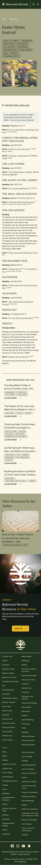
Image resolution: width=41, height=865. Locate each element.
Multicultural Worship (29, 675)
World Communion (28, 740)
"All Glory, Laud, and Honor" (19, 149)
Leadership (6, 834)
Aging (4, 752)
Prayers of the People (29, 820)
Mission (24, 665)
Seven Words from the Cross (15, 481)
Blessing (5, 760)
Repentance (9, 457)
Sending (24, 835)
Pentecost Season (8, 727)
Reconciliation (26, 707)
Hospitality (6, 819)
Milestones (25, 660)
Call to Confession (28, 769)
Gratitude (5, 815)
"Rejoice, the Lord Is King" (18, 357)
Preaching (25, 692)
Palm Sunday (22, 395)
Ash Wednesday (8, 690)
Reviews (24, 715)
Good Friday (9, 413)
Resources (13, 19)
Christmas (5, 665)
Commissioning (7, 777)
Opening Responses (29, 765)
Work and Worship (28, 736)
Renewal (26, 454)
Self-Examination (22, 457)
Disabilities (6, 793)
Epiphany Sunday (8, 669)
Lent (18, 454)
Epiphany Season (8, 673)
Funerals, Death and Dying (9, 809)
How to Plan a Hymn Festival (22, 120)
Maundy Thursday (8, 702)
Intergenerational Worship (8, 824)
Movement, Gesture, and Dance (29, 670)
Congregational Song (9, 781)
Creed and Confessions (30, 809)
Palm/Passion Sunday (9, 698)
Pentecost (23, 47)
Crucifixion (8, 44)
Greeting (25, 761)
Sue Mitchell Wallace (17, 105)
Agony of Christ (11, 41)
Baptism (22, 431)
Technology (26, 724)
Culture (4, 789)
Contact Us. (22, 861)
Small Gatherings (28, 720)
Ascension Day (7, 719)
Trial (5, 53)
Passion (19, 413)
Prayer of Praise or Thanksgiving (28, 829)
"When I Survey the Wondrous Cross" (23, 253)
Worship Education (28, 745)
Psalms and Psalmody (29, 703)
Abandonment (10, 392)
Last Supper (9, 47)
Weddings (25, 732)
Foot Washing (10, 395)
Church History (7, 772)
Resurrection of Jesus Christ (17, 50)
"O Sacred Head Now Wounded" (21, 202)
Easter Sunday (7, 711)
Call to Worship (27, 756)
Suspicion (8, 460)
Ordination (25, 684)
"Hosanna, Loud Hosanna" (18, 156)
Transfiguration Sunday (10, 681)
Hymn (25, 545)
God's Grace (20, 434)
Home (4, 19)
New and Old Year (28, 680)
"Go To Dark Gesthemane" (18, 188)
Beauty (4, 756)
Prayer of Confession (29, 773)
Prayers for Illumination (30, 792)
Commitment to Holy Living (29, 787)
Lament (24, 777)
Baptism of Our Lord (9, 677)
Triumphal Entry (11, 56)
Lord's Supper (27, 824)
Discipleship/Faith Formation (8, 799)
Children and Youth (9, 764)
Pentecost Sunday (8, 723)
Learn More (12, 398)
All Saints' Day (7, 736)
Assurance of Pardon (29, 781)
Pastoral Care (26, 688)
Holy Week (6, 694)
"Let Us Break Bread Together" (20, 172)
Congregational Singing (12, 545)
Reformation (26, 711)
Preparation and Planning (27, 697)
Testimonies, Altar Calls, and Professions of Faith (30, 814)
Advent (4, 660)
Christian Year (7, 768)
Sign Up (21, 628)
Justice (4, 830)
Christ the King (7, 740)
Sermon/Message (28, 801)
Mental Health (26, 656)
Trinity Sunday (7, 731)
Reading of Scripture (29, 796)
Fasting (4, 804)
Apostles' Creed (11, 431)
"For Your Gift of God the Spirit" (20, 318)
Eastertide (22, 44)
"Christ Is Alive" (14, 269)
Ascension (27, 41)
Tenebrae (28, 413)
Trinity (14, 53)
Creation (5, 785)
